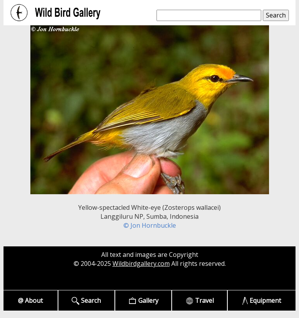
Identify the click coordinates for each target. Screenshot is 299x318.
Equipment (261, 300)
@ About (30, 300)
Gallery (143, 300)
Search (86, 300)
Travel (200, 300)
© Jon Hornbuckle (149, 225)
